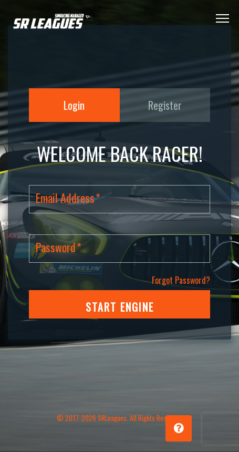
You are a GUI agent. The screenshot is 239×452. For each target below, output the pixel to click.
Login (74, 105)
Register (165, 105)
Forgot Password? (181, 280)
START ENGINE (120, 307)
